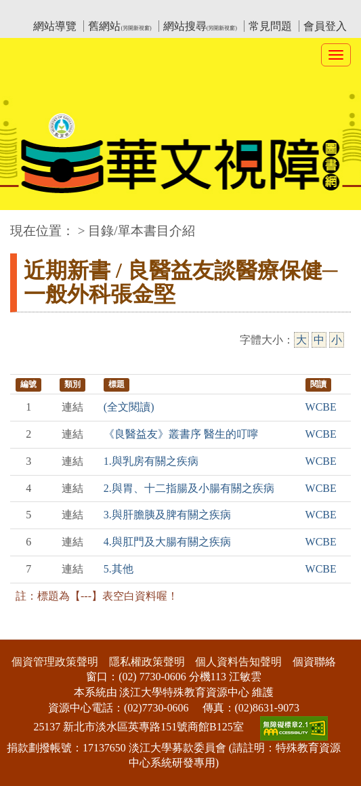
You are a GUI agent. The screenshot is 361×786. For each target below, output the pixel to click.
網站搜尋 (200, 26)
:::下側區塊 (26, 630)
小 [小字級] (336, 340)
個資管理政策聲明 (55, 661)
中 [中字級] (319, 340)
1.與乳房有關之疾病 (151, 461)
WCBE (321, 407)
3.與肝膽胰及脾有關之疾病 (167, 514)
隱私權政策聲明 (147, 661)
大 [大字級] (301, 340)
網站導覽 (55, 26)
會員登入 (325, 26)
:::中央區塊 (26, 224)
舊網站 (119, 26)
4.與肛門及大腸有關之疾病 (167, 541)
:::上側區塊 (36, 10)
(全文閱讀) (129, 407)
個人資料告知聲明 (238, 661)
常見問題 (270, 26)
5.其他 (118, 569)
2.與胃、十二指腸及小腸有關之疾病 (189, 488)
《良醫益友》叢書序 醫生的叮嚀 (181, 434)
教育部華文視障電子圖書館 (130, 10)
